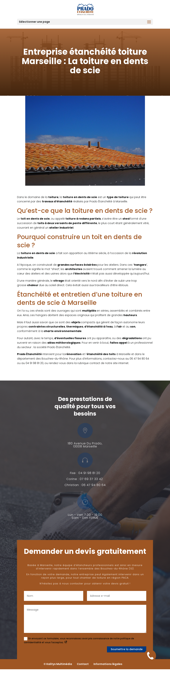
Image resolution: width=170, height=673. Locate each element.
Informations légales (108, 664)
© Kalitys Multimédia (58, 664)
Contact (83, 664)
